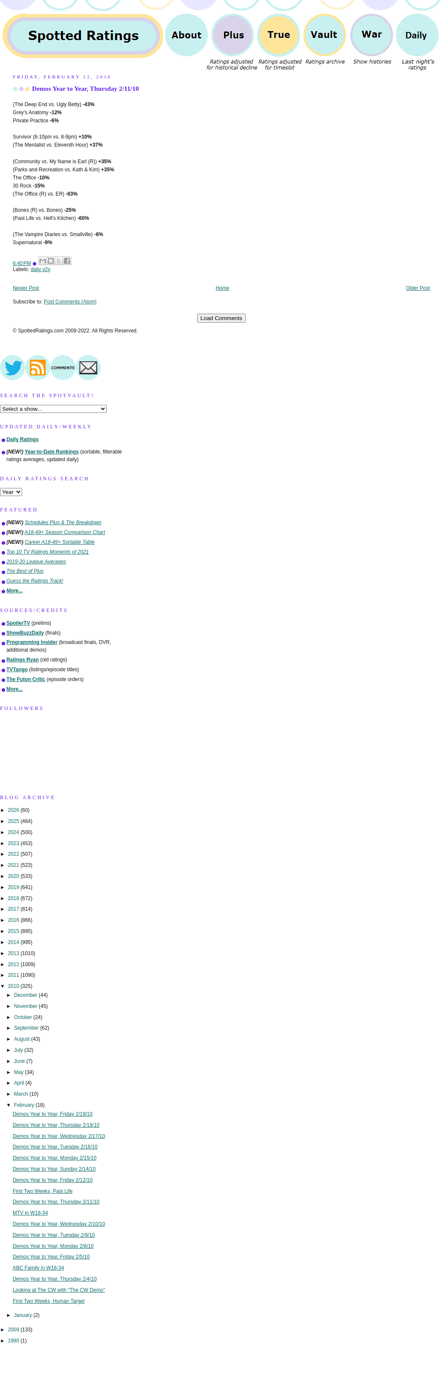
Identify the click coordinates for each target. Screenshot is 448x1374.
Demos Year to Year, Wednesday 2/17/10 (59, 1136)
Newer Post (26, 288)
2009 (14, 1330)
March (21, 1094)
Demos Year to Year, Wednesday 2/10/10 (59, 1224)
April (20, 1083)
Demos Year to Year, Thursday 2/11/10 (85, 88)
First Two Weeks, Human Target (49, 1301)
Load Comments (221, 318)
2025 (14, 821)
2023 (14, 843)
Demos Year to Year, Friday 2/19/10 (53, 1114)
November (26, 1006)
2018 (14, 898)
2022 (14, 854)
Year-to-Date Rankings (52, 452)
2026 (14, 810)
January (24, 1315)
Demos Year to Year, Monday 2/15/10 (54, 1158)
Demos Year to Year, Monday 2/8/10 (53, 1246)
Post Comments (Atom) (70, 302)
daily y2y (40, 269)
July (19, 1050)
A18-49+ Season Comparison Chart (65, 532)
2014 (14, 942)
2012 (14, 964)
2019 (14, 887)
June (20, 1061)
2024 (14, 832)
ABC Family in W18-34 (38, 1268)
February (25, 1105)
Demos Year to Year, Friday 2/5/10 (51, 1257)
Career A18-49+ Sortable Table (60, 542)
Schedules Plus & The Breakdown (63, 522)
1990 (14, 1341)
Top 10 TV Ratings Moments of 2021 (47, 552)
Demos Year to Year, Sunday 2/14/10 (54, 1169)
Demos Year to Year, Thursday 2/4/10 (55, 1279)
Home (223, 288)
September (27, 1028)
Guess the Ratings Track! (34, 581)
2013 (14, 953)
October (24, 1017)
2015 (14, 931)
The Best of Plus (25, 571)
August (22, 1039)
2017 (14, 909)
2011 (14, 975)
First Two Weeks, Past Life (43, 1191)
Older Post (418, 288)
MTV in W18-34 (30, 1213)
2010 (14, 986)
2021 (14, 865)
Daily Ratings (22, 439)
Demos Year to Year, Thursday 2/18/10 (56, 1125)
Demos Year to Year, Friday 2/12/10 (53, 1180)
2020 (14, 876)
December (26, 995)
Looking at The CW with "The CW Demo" (59, 1290)
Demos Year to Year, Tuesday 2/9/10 (54, 1235)
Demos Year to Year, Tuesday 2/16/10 (55, 1147)
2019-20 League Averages (36, 562)
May (19, 1072)
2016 (14, 920)
